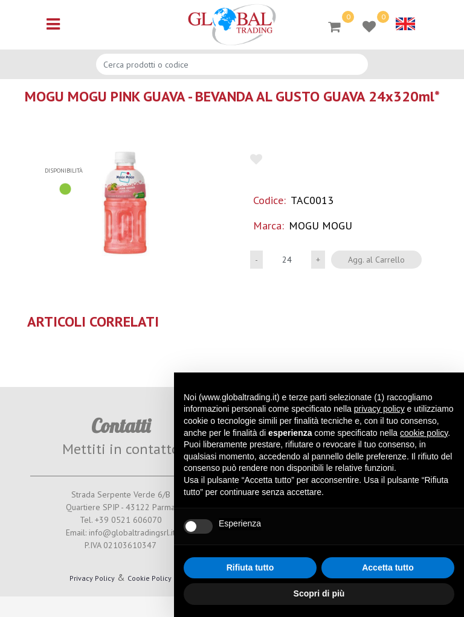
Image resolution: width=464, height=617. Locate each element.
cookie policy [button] (424, 433)
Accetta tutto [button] (388, 567)
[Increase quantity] (318, 260)
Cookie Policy (149, 578)
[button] (125, 203)
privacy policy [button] (379, 409)
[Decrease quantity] (256, 260)
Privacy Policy (92, 578)
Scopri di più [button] (319, 593)
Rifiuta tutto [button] (250, 567)
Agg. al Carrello (376, 259)
